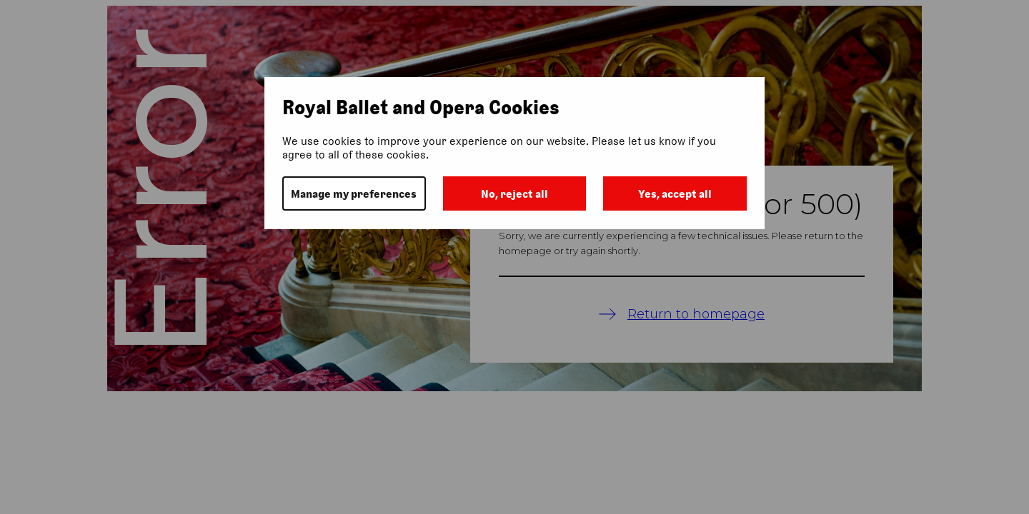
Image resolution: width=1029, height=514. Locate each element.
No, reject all (514, 194)
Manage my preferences (354, 194)
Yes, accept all (675, 194)
